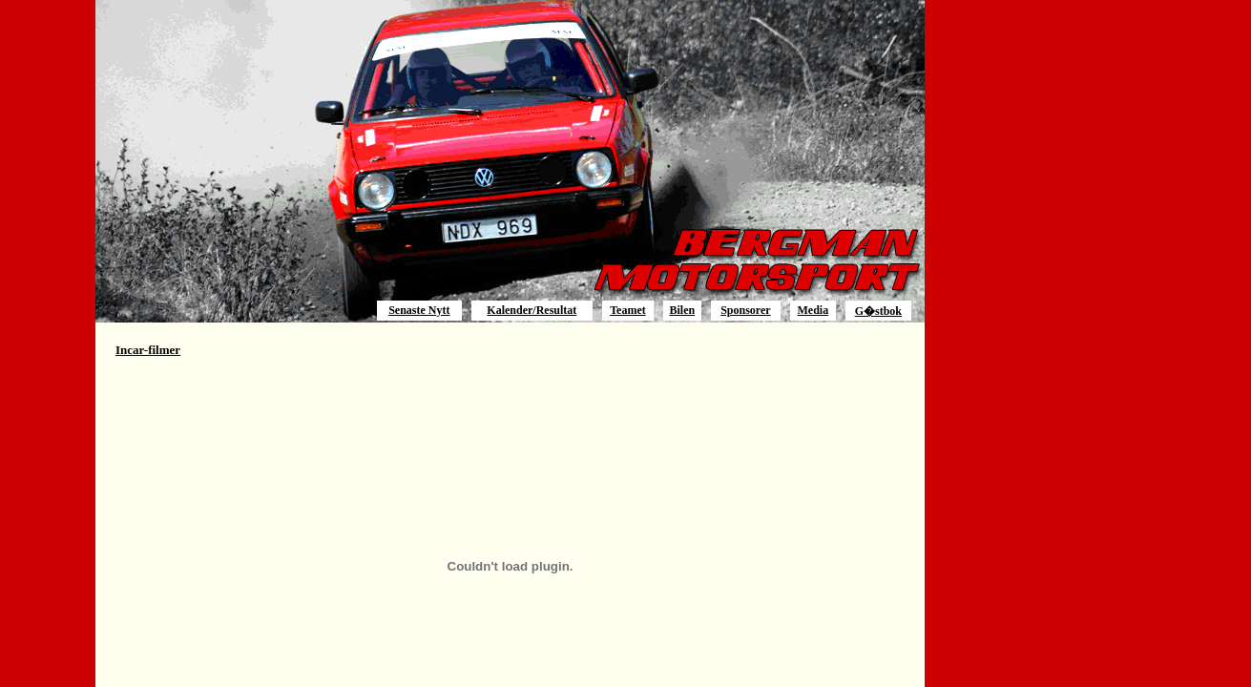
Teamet (628, 310)
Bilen (682, 310)
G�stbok (878, 311)
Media (813, 310)
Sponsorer (745, 310)
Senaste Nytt (418, 310)
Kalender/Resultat (531, 310)
